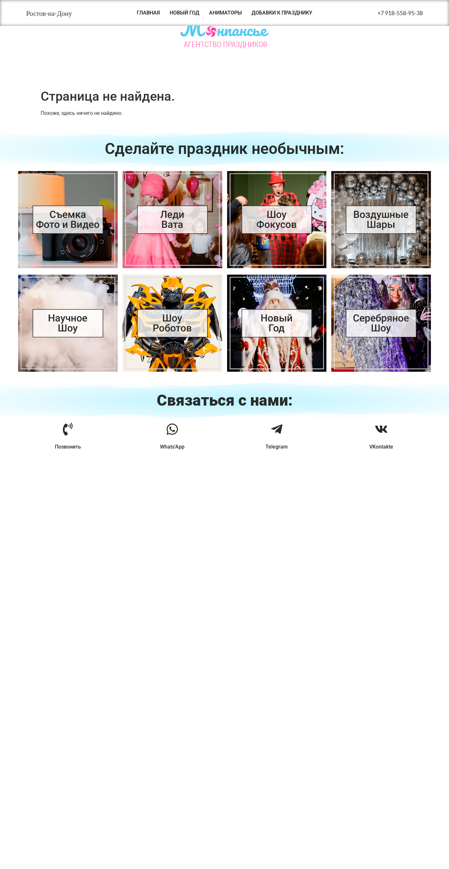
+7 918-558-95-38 (400, 12)
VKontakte (381, 447)
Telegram (276, 447)
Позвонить (68, 447)
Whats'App (172, 447)
